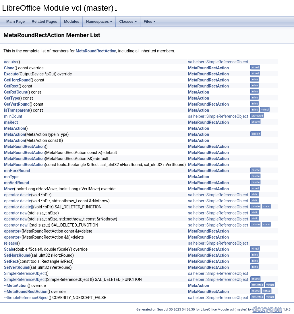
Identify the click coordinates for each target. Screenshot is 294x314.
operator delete (17, 195)
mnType (11, 176)
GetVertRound (17, 104)
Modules (71, 21)
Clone (9, 68)
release (10, 243)
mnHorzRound (17, 170)
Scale (9, 249)
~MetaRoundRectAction (25, 291)
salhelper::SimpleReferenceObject (218, 62)
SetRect (11, 261)
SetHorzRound (17, 255)
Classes (128, 21)
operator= (13, 231)
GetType (11, 98)
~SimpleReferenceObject (26, 297)
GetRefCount (15, 92)
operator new (16, 213)
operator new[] (17, 225)
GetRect (11, 86)
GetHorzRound (17, 80)
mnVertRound (16, 182)
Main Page (15, 21)
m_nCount (13, 116)
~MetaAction (16, 285)
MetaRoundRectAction (96, 51)
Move (9, 189)
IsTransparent (16, 110)
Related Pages (44, 21)
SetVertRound (16, 267)
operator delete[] (18, 207)
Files (150, 21)
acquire (10, 62)
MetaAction (198, 92)
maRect (11, 122)
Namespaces (99, 21)
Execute (11, 74)
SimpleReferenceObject (25, 273)
